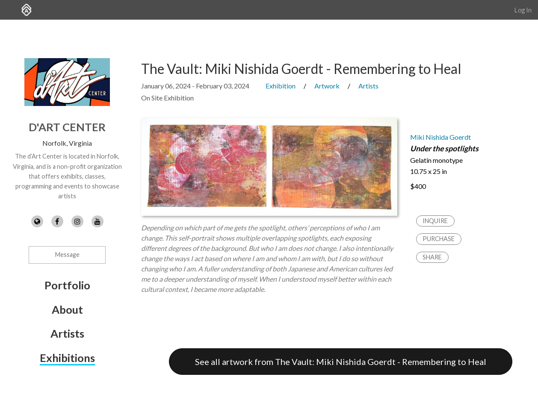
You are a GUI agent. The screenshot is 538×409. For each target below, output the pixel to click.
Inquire (435, 220)
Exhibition (281, 86)
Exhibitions (67, 357)
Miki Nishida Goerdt (440, 137)
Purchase (439, 238)
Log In (523, 10)
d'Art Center (67, 127)
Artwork (327, 86)
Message (67, 254)
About (67, 309)
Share (432, 257)
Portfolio (67, 285)
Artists (67, 333)
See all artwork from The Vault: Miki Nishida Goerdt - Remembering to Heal (340, 361)
